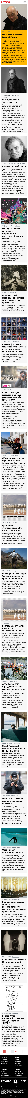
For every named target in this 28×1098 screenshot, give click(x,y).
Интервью (18, 1059)
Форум (3, 1071)
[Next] (23, 1051)
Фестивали (4, 1061)
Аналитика (18, 1061)
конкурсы (17, 743)
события (17, 226)
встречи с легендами (18, 32)
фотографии (15, 571)
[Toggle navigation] (25, 2)
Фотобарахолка (6, 1075)
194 (16, 1051)
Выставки (4, 1059)
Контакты (18, 1071)
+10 (20, 1051)
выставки (16, 341)
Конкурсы (4, 1063)
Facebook (4, 1073)
